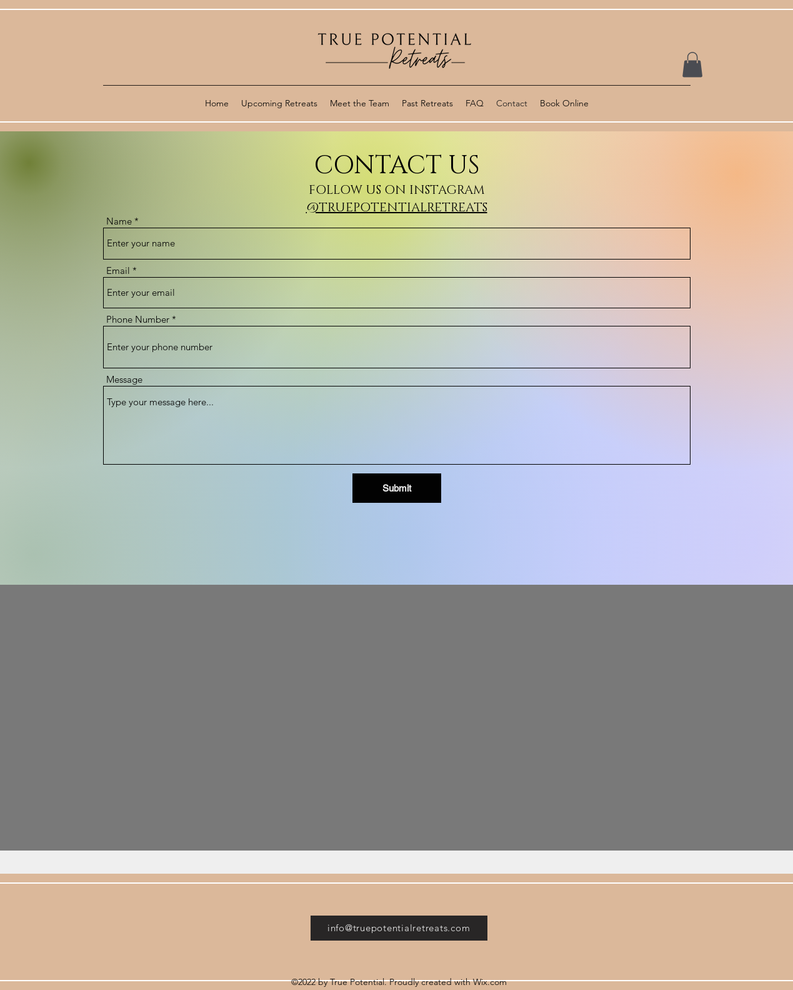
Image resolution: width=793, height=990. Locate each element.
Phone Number (137, 319)
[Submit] (396, 488)
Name (119, 221)
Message (124, 379)
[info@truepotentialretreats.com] (399, 928)
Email (118, 270)
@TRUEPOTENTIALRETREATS (396, 208)
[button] (692, 65)
